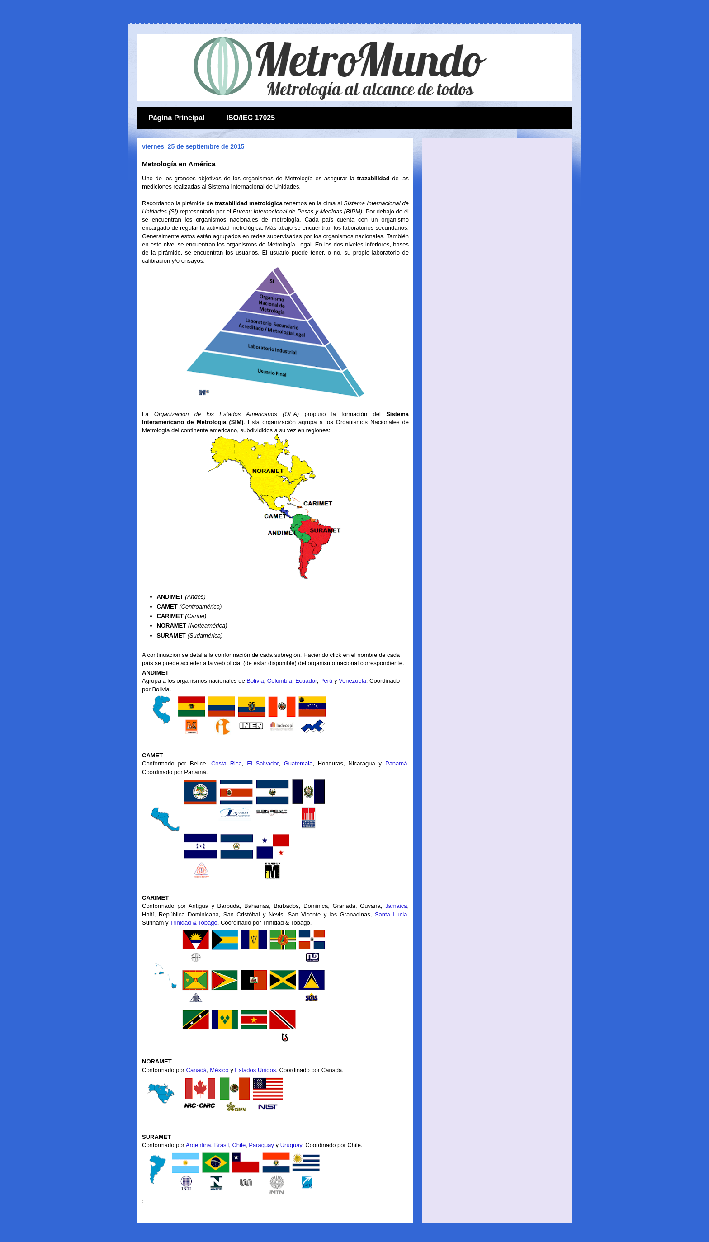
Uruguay (291, 1145)
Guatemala (298, 763)
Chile (239, 1145)
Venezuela (352, 680)
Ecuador (306, 680)
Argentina (198, 1145)
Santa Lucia (391, 914)
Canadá (196, 1070)
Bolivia (255, 680)
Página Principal (176, 118)
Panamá (396, 763)
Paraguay (261, 1145)
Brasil (221, 1145)
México (219, 1070)
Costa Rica (226, 763)
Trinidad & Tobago (193, 922)
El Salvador (263, 763)
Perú (326, 680)
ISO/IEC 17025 (250, 118)
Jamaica (396, 905)
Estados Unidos (255, 1070)
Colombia (279, 680)
